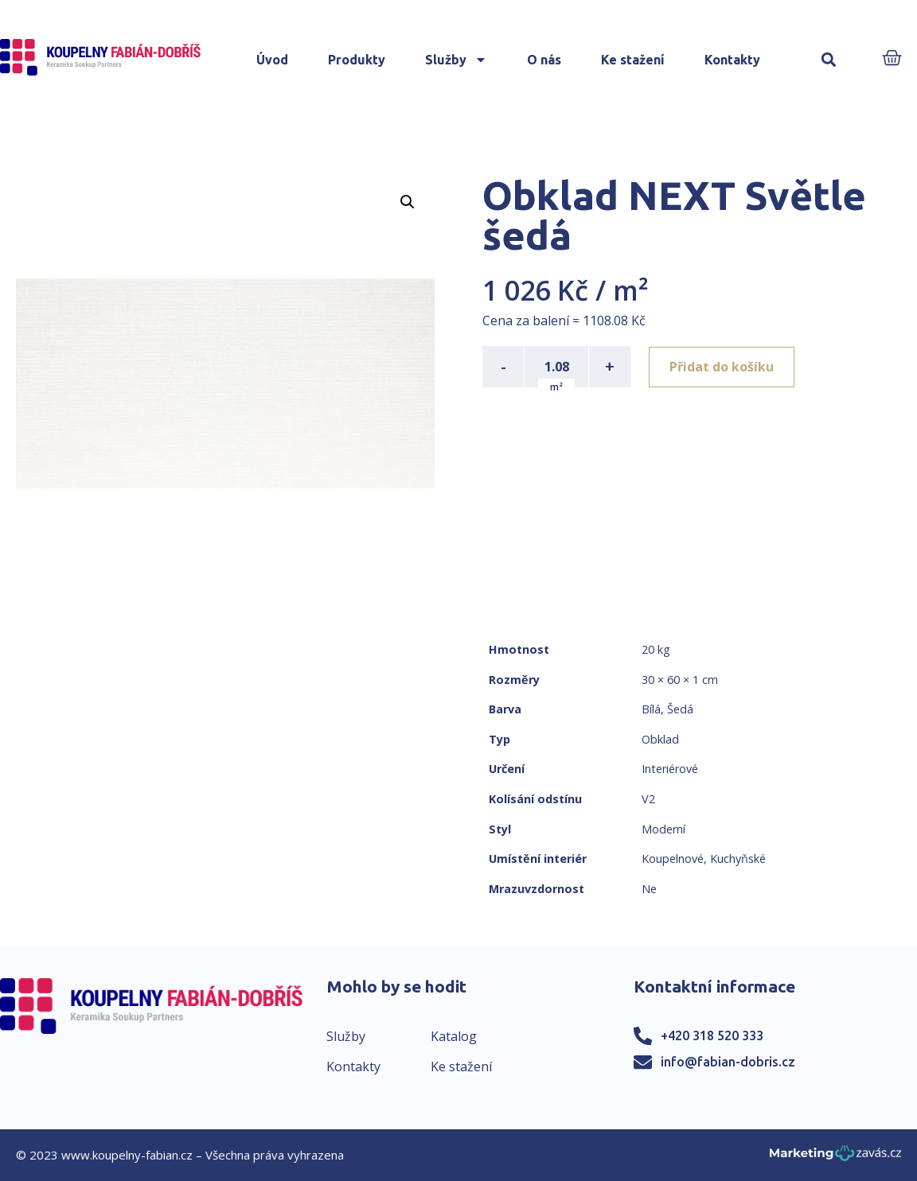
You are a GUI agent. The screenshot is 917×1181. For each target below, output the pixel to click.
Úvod (272, 59)
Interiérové (670, 768)
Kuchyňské (738, 858)
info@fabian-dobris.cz (728, 1062)
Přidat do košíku (722, 366)
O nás (544, 59)
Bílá (651, 709)
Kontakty (732, 59)
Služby (456, 59)
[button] (829, 60)
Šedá (680, 709)
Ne (649, 888)
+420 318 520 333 (712, 1035)
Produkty (356, 59)
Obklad (660, 739)
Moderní (663, 829)
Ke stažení (633, 59)
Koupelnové (673, 858)
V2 (648, 798)
